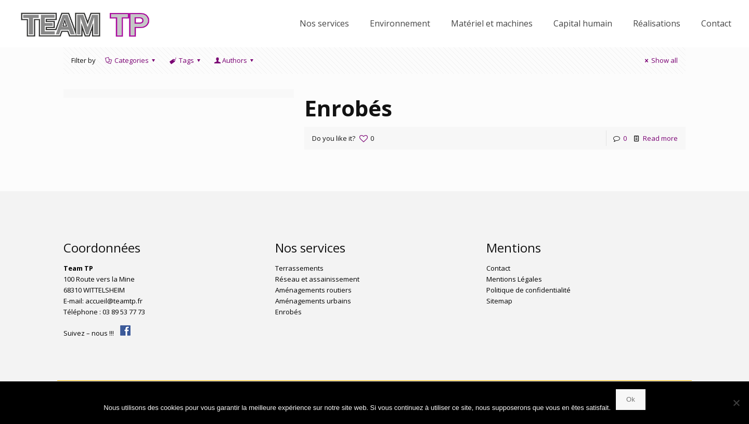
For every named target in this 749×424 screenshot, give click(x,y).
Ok (630, 399)
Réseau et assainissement (317, 279)
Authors (234, 60)
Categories (131, 60)
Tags (185, 60)
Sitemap (499, 301)
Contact (498, 268)
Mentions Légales (514, 279)
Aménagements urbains (313, 301)
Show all (660, 60)
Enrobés (348, 108)
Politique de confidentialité (528, 290)
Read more (660, 138)
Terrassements (299, 268)
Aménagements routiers (313, 290)
